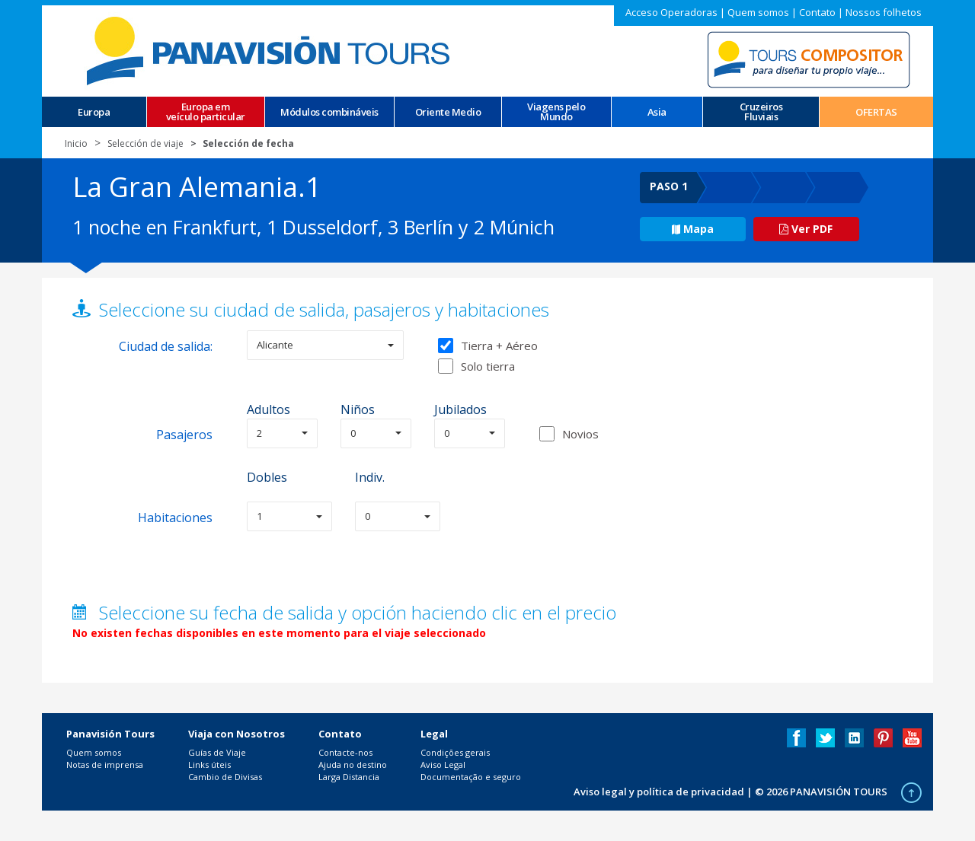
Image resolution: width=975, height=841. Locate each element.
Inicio (76, 143)
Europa (94, 112)
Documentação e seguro (470, 776)
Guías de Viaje (217, 752)
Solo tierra (476, 366)
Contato (817, 12)
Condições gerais (455, 752)
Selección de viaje (145, 143)
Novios (580, 433)
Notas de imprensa (104, 764)
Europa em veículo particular (205, 112)
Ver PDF (806, 228)
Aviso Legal (442, 764)
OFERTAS (876, 112)
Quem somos (758, 12)
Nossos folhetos (884, 12)
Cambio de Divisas (225, 776)
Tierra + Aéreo (488, 345)
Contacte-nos (345, 752)
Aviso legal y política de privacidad (659, 791)
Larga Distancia (348, 776)
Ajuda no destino (352, 764)
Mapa (693, 228)
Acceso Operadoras (671, 12)
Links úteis (209, 764)
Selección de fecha (248, 143)
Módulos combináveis (329, 112)
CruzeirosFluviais (761, 112)
